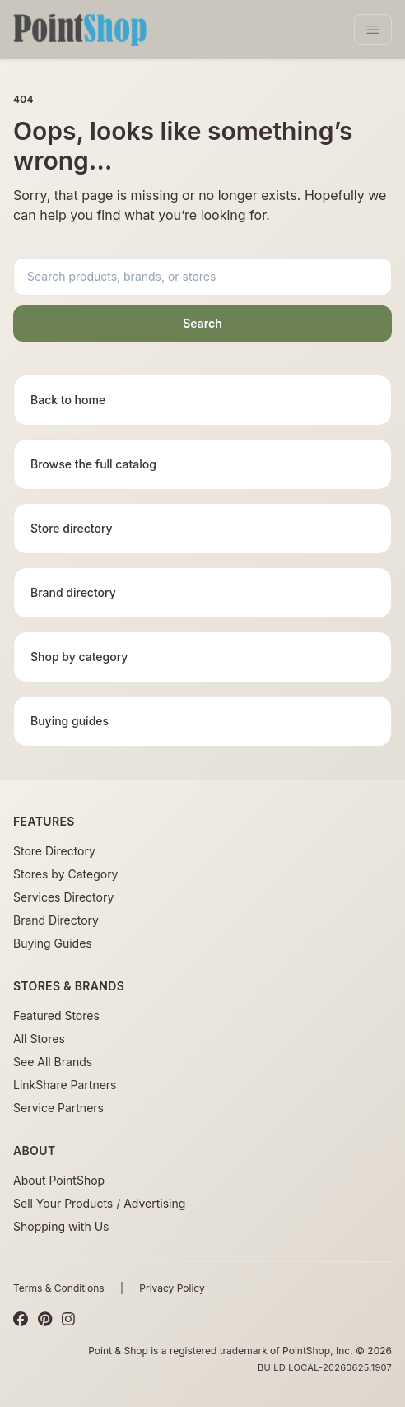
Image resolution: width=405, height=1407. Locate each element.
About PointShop (59, 1180)
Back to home (67, 400)
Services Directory (63, 897)
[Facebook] (20, 1319)
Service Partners (58, 1108)
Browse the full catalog (93, 464)
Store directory (71, 528)
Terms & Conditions (59, 1288)
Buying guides (69, 721)
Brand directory (73, 592)
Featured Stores (56, 1016)
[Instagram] (68, 1319)
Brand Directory (56, 920)
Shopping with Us (61, 1226)
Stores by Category (65, 874)
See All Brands (52, 1062)
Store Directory (54, 851)
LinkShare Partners (65, 1085)
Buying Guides (52, 943)
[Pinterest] (45, 1319)
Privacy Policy (171, 1288)
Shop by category (79, 657)
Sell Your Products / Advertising (99, 1203)
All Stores (39, 1039)
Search (202, 323)
